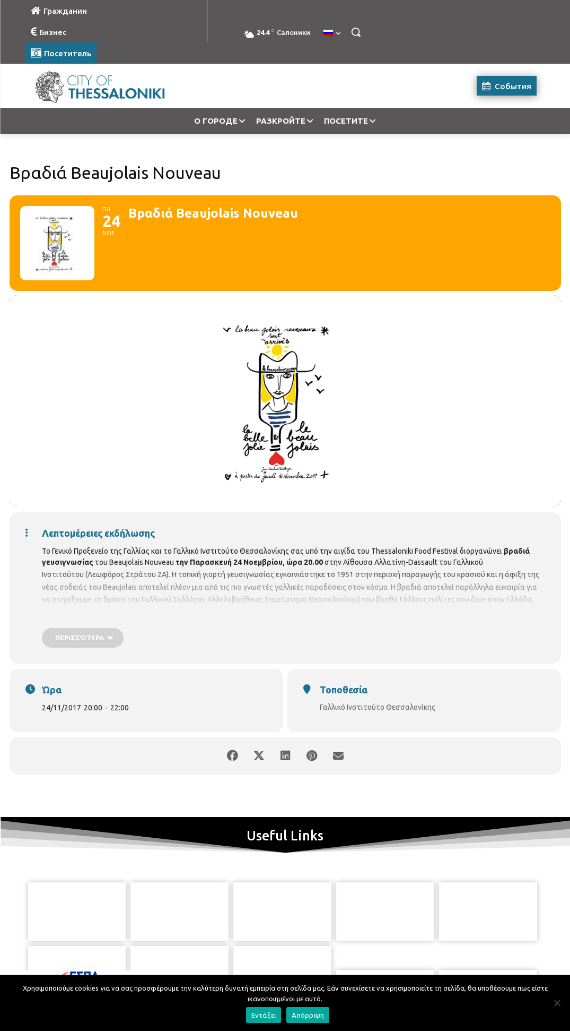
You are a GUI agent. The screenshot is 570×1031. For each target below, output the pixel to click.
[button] (355, 31)
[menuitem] (332, 33)
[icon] (333, 972)
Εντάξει (263, 1015)
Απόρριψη (308, 1015)
